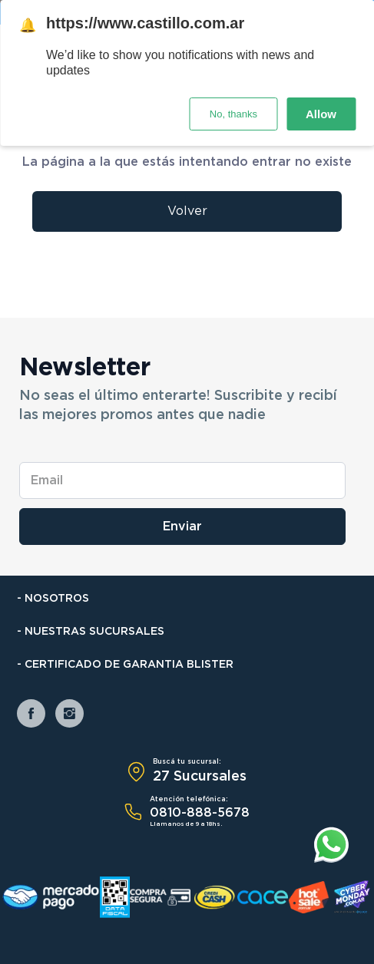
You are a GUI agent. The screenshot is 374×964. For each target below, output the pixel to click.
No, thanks (233, 114)
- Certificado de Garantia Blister (125, 664)
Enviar (182, 526)
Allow (321, 114)
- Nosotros (53, 598)
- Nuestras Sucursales (90, 631)
